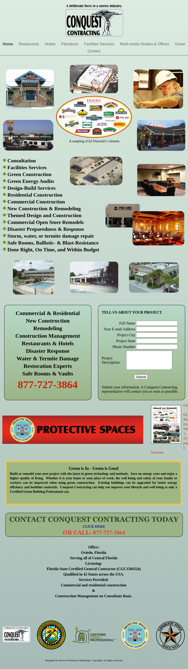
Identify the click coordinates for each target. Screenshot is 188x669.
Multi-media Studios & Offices (145, 44)
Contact (93, 51)
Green (180, 44)
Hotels (51, 44)
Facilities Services (99, 44)
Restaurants (29, 44)
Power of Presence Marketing (74, 660)
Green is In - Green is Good (93, 468)
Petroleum (70, 44)
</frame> (141, 353)
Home (8, 44)
